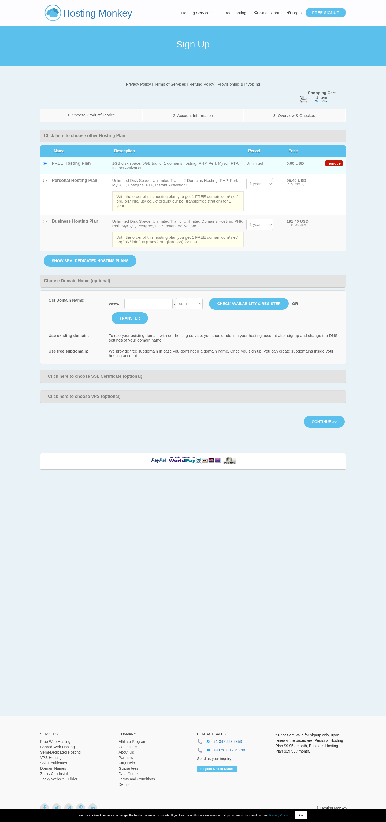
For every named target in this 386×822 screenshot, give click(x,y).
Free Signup (325, 12)
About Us (126, 752)
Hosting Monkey (97, 13)
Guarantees (128, 768)
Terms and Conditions (137, 779)
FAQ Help (127, 763)
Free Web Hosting (55, 741)
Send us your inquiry (214, 759)
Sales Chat (266, 12)
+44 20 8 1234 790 (229, 750)
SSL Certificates (53, 763)
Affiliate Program (132, 741)
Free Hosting (234, 12)
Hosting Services (198, 12)
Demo (124, 784)
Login (294, 12)
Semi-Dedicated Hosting (60, 752)
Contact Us (128, 747)
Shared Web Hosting (57, 747)
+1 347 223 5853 (228, 741)
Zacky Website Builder (58, 779)
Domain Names (53, 768)
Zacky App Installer (56, 774)
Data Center (129, 774)
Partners (126, 757)
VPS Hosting (50, 757)
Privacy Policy (278, 815)
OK (301, 815)
